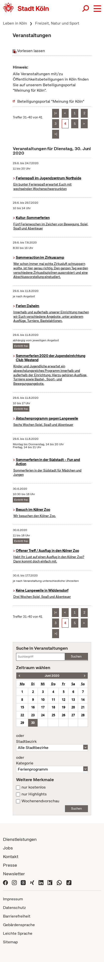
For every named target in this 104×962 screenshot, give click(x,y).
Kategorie (52, 760)
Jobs (8, 848)
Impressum (13, 899)
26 (63, 715)
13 (73, 699)
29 (22, 722)
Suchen (76, 656)
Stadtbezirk (52, 738)
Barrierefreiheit (16, 916)
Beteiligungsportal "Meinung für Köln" (50, 101)
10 (42, 699)
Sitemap (10, 942)
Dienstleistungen (20, 839)
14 (82, 699)
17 (42, 707)
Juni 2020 (52, 676)
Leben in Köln (15, 23)
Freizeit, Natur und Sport (57, 23)
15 (22, 707)
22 (22, 715)
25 (53, 715)
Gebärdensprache (19, 924)
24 (42, 715)
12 (63, 699)
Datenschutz (14, 907)
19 (63, 707)
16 (33, 707)
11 (53, 699)
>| (55, 134)
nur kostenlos (33, 787)
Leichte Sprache (17, 933)
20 (73, 707)
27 (73, 715)
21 (82, 707)
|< (55, 113)
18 (53, 707)
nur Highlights (34, 794)
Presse (10, 865)
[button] (97, 8)
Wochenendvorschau (40, 801)
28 (82, 715)
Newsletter (14, 873)
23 (33, 715)
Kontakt (10, 856)
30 (33, 722)
